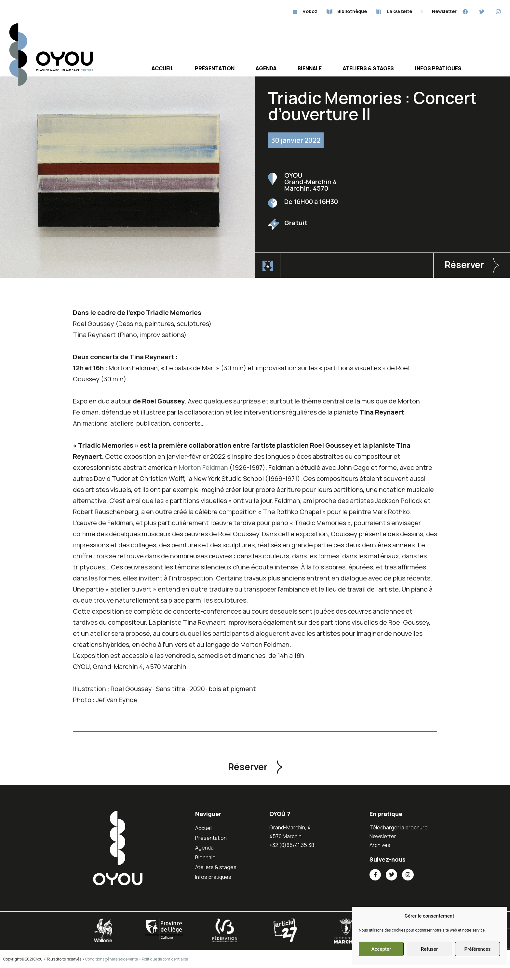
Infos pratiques (438, 68)
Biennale (310, 68)
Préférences (477, 949)
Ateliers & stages (368, 68)
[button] (471, 265)
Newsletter (382, 836)
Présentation (215, 68)
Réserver (464, 264)
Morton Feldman (203, 467)
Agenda (266, 68)
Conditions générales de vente (111, 959)
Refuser (429, 949)
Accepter (381, 949)
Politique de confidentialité (165, 959)
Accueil (163, 68)
